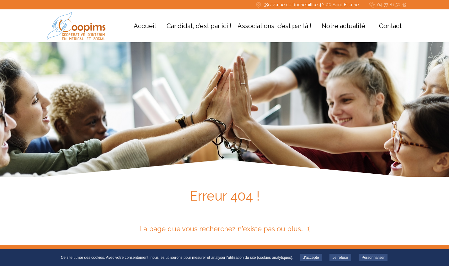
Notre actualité (343, 26)
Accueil (145, 26)
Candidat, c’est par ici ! (199, 26)
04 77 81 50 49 (392, 4)
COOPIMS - (76, 26)
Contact (390, 26)
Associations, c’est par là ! (274, 26)
